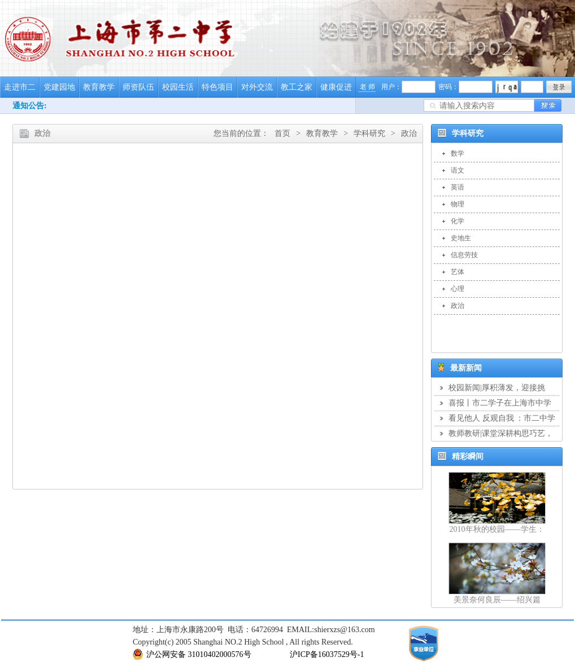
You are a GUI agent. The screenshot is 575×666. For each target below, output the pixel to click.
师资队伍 (138, 87)
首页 (282, 133)
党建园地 (59, 87)
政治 (409, 133)
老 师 (367, 87)
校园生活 (178, 87)
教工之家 (296, 87)
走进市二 (20, 87)
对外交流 (257, 87)
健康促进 (336, 87)
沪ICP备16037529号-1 (327, 654)
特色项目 (217, 87)
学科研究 (369, 133)
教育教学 (99, 87)
